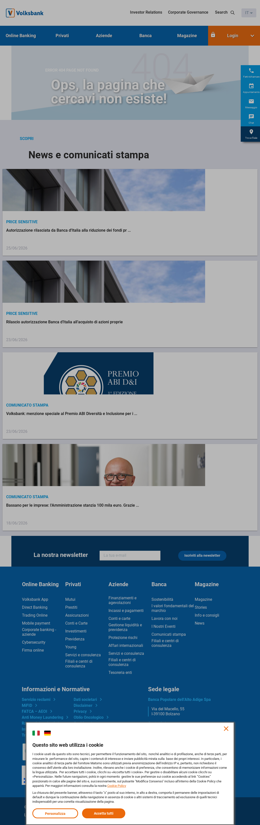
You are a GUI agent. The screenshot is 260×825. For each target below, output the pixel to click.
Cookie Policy (116, 785)
